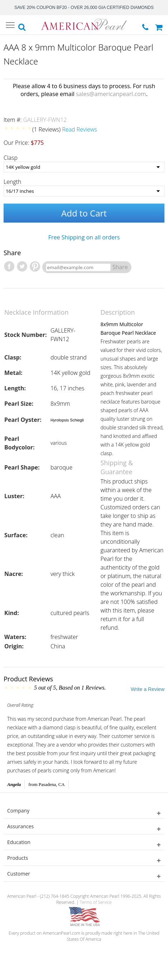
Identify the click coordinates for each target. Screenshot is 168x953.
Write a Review (147, 689)
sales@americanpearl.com (111, 94)
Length (12, 182)
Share (120, 267)
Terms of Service (96, 902)
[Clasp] (84, 167)
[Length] (84, 191)
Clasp (11, 158)
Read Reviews (79, 129)
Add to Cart (84, 213)
